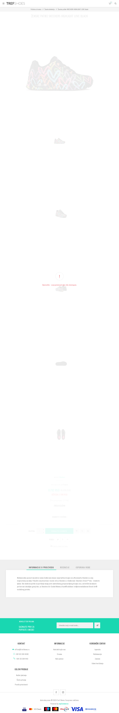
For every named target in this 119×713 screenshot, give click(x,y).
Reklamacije (97, 654)
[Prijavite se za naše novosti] (75, 625)
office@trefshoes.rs (22, 649)
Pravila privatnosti (21, 684)
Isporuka (97, 649)
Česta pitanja (21, 680)
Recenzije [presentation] (64, 567)
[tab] (41, 567)
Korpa (111, 2)
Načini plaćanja (21, 675)
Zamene (97, 658)
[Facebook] (56, 692)
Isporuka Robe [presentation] (83, 567)
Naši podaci (59, 658)
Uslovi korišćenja (97, 663)
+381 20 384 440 (22, 658)
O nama (59, 654)
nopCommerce (64, 703)
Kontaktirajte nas (59, 649)
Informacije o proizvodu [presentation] (41, 567)
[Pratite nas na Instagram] (63, 692)
